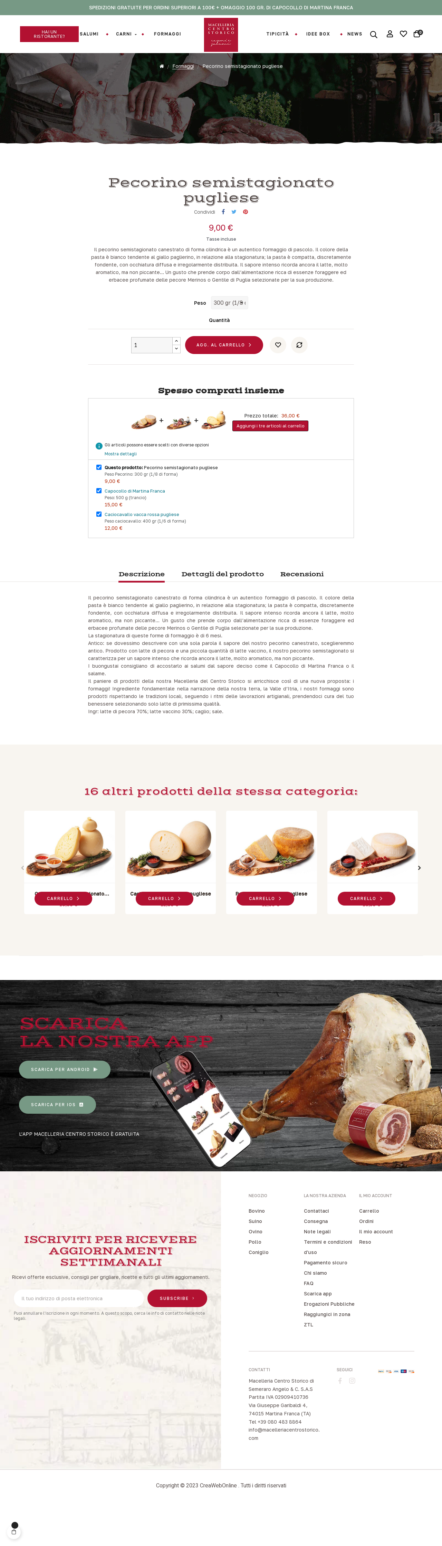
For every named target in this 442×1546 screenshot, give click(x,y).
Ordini (366, 1259)
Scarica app (318, 1331)
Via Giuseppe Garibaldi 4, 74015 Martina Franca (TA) (280, 1447)
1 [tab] (210, 960)
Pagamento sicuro (325, 1300)
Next (419, 905)
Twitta (234, 249)
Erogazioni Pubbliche (329, 1341)
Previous (22, 905)
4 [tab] (231, 960)
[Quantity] (152, 383)
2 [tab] (217, 960)
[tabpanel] (69, 901)
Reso (365, 1279)
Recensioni (302, 612)
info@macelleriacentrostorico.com (284, 1471)
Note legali (317, 1269)
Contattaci (316, 1248)
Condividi (223, 249)
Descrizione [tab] (141, 612)
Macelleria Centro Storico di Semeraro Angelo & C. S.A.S (281, 1422)
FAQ (309, 1321)
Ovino (255, 1269)
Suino (255, 1259)
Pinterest (245, 249)
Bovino (257, 1248)
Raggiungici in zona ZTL (327, 1357)
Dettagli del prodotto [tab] (222, 612)
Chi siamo (315, 1310)
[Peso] (229, 340)
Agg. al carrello (220, 382)
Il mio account (376, 1269)
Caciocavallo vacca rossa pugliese (142, 552)
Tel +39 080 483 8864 (275, 1459)
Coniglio (259, 1290)
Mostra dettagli (121, 491)
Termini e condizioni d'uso (328, 1284)
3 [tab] (224, 960)
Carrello (369, 1248)
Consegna (316, 1259)
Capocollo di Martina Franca (135, 528)
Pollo (255, 1279)
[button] (49, 34)
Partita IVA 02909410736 (278, 1434)
